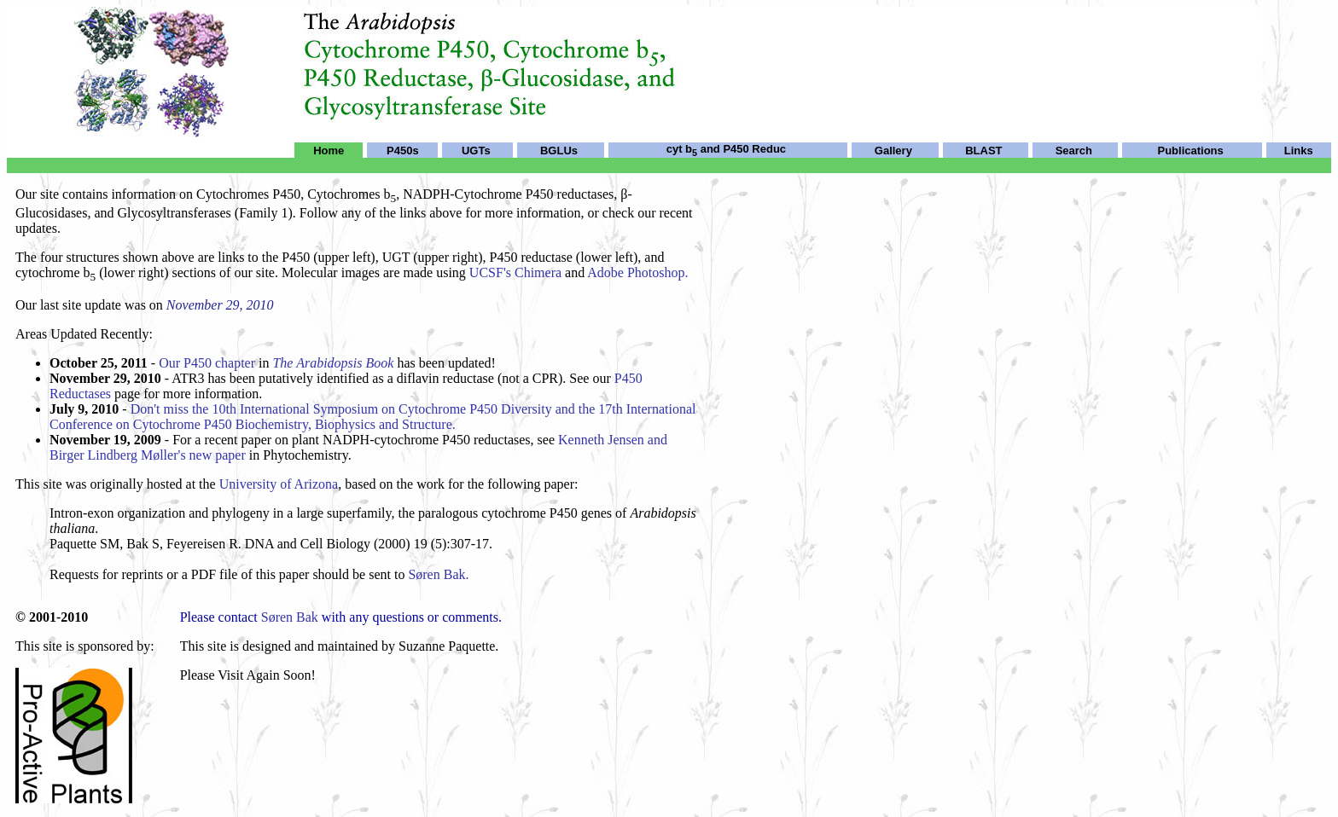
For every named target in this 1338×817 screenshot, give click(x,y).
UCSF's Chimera (515, 272)
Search (1074, 150)
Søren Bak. (438, 574)
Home (328, 150)
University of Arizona (279, 484)
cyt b (681, 148)
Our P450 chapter (207, 363)
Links (1298, 150)
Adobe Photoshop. (637, 272)
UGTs (476, 150)
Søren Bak (289, 617)
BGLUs (559, 150)
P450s (403, 150)
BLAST (983, 150)
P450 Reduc (754, 148)
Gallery (893, 150)
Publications (1191, 150)
